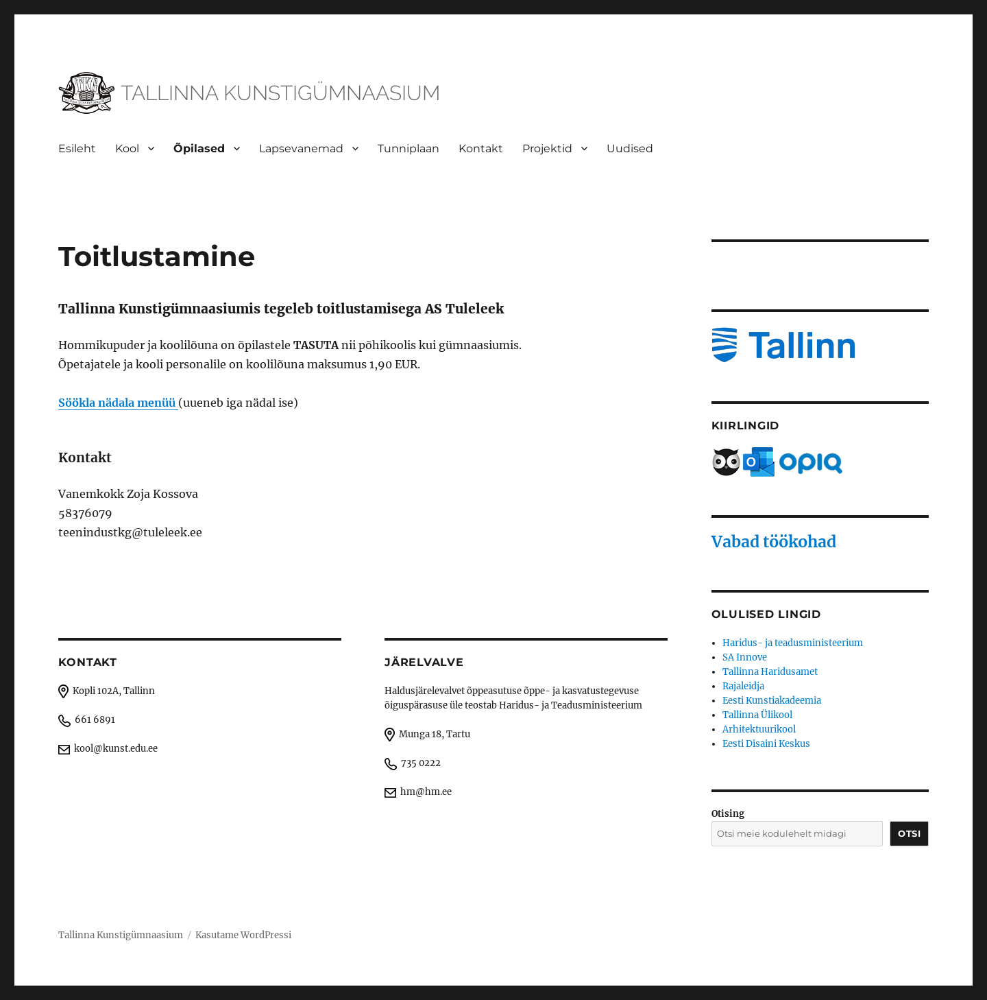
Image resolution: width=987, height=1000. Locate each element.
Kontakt (481, 148)
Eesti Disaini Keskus (766, 744)
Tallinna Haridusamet (770, 672)
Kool (127, 148)
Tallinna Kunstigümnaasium (120, 935)
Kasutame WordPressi (243, 935)
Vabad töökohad (773, 541)
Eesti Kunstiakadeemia (771, 700)
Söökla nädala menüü (118, 402)
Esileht (77, 148)
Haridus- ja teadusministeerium (792, 643)
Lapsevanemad (301, 148)
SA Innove (744, 657)
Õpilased (199, 148)
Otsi (909, 833)
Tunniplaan (408, 148)
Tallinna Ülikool (757, 715)
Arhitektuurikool (759, 729)
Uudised (630, 148)
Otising (727, 814)
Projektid (547, 148)
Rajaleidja (743, 686)
